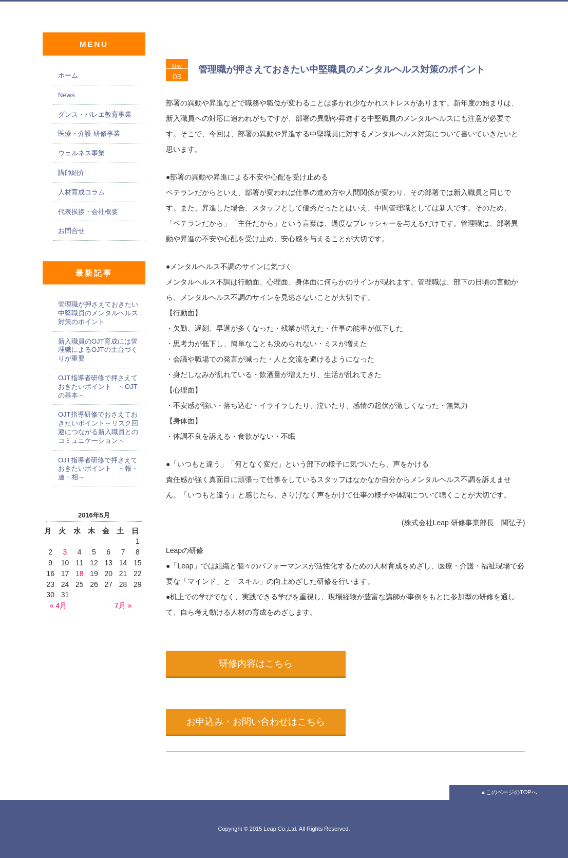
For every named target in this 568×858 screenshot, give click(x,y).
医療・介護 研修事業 (89, 133)
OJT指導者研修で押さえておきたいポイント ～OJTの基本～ (98, 386)
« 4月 (58, 605)
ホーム (68, 75)
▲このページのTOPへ (508, 792)
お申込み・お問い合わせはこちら (255, 722)
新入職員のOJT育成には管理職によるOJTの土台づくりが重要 (98, 350)
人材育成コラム (81, 192)
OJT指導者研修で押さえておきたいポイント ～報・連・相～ (98, 468)
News (66, 95)
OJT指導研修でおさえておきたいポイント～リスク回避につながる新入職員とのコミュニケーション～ (98, 427)
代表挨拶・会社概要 (88, 212)
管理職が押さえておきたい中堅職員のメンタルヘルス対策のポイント (341, 69)
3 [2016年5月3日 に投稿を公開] (65, 552)
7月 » (123, 605)
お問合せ (71, 231)
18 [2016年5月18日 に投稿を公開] (79, 573)
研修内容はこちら (256, 663)
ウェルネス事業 (81, 153)
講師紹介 (71, 172)
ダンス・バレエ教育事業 (94, 114)
